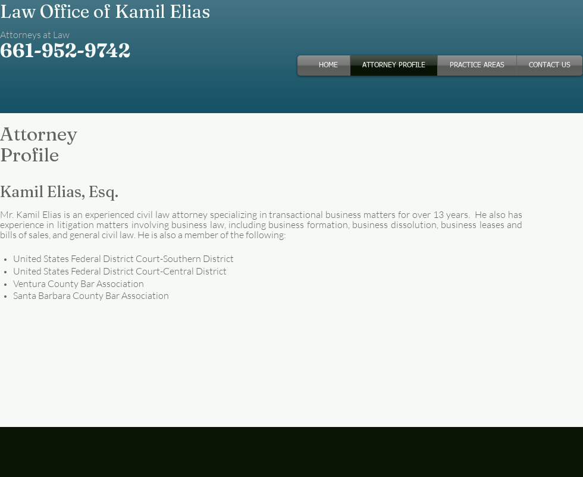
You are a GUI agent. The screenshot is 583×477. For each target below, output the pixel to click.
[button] (477, 65)
